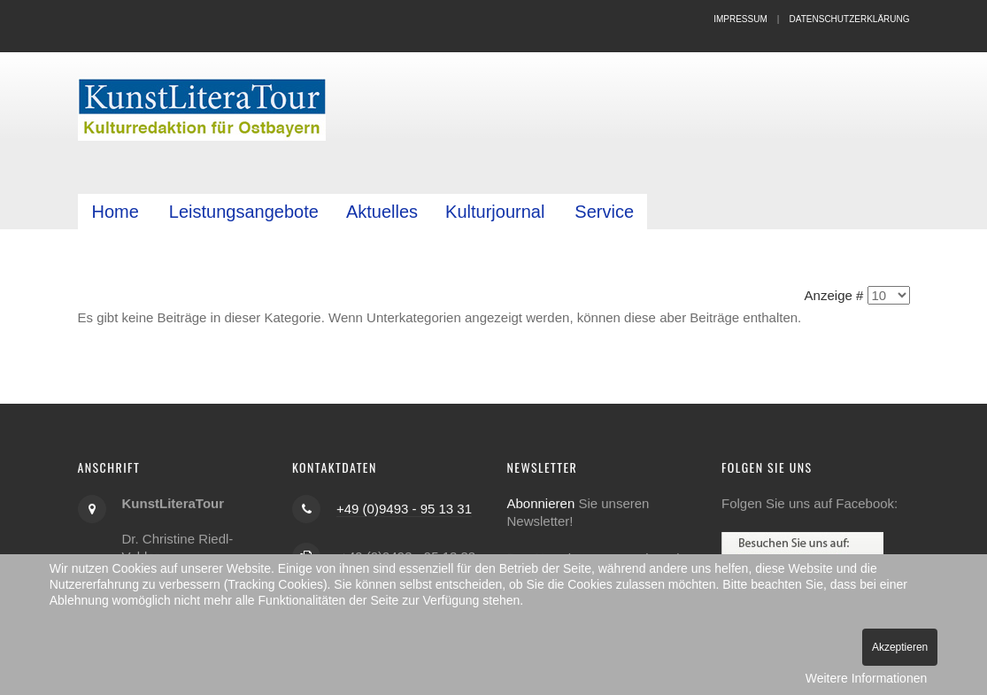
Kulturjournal (494, 211)
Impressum (740, 19)
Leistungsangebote (244, 211)
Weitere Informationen (866, 678)
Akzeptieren (900, 647)
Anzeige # (834, 295)
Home (115, 211)
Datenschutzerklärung (850, 19)
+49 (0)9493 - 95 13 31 (404, 507)
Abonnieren (541, 502)
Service (604, 211)
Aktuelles (382, 211)
